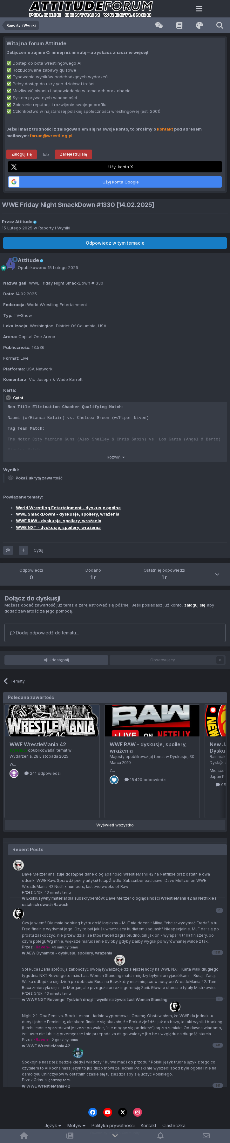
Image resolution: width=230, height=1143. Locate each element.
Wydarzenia (21, 756)
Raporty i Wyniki (54, 227)
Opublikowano (48, 267)
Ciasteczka (174, 1125)
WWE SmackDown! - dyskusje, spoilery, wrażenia (67, 514)
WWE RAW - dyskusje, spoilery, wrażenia (58, 520)
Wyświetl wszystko (115, 824)
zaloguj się (195, 604)
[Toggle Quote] (9, 397)
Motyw (76, 1125)
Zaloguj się (21, 154)
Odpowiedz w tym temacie (115, 243)
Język (52, 1125)
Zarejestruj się (73, 154)
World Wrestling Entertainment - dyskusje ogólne (68, 507)
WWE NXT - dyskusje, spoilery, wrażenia (58, 527)
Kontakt (148, 1125)
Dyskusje (178, 756)
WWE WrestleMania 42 (38, 744)
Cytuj (38, 550)
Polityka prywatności (113, 1125)
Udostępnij (56, 660)
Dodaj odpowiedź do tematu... (44, 632)
